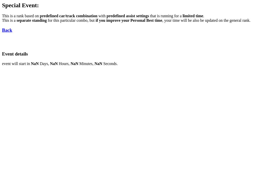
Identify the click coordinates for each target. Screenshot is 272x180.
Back (7, 30)
